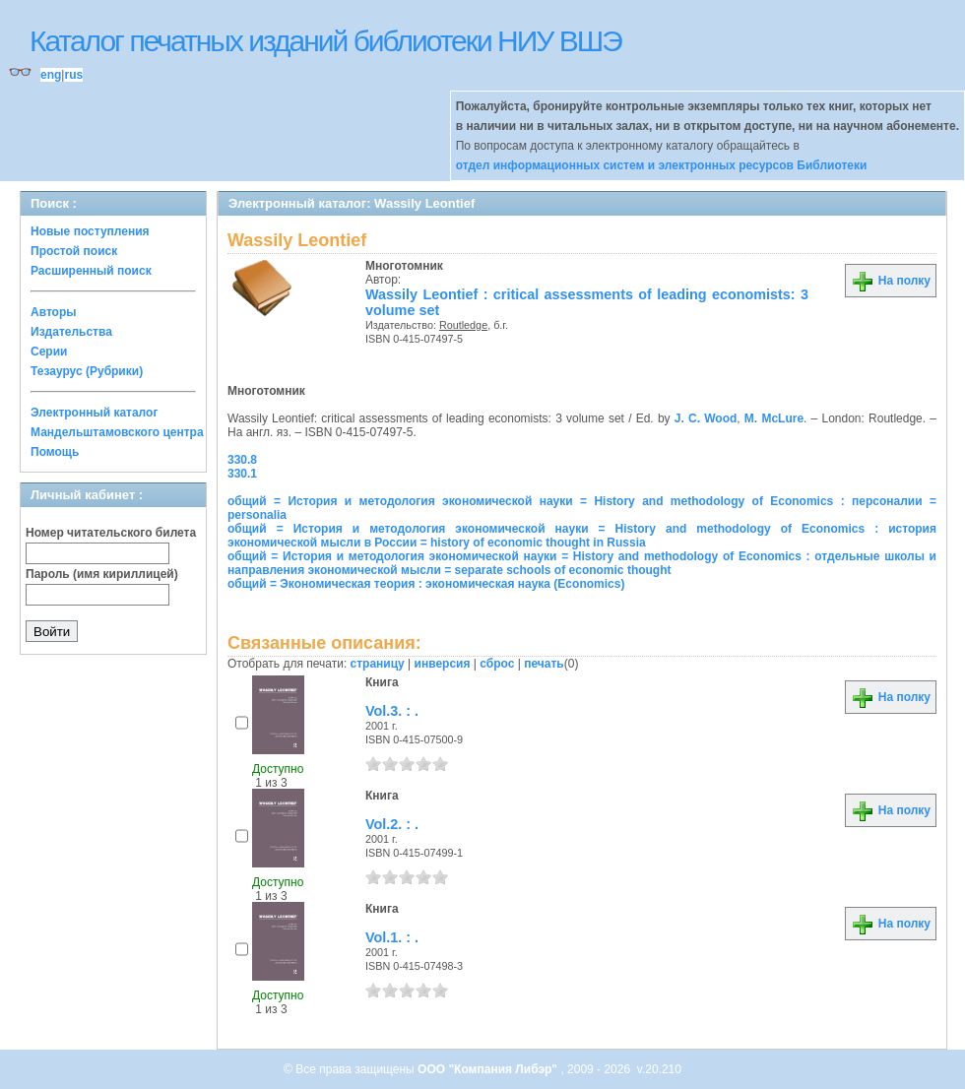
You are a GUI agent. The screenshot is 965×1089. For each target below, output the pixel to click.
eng (50, 75)
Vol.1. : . (391, 937)
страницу (378, 664)
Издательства (71, 332)
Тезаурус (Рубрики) (87, 371)
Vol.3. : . (391, 711)
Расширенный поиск (91, 271)
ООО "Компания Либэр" (489, 1069)
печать (544, 664)
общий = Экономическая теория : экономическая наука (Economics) (425, 584)
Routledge (463, 325)
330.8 (242, 460)
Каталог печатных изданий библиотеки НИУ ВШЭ (325, 41)
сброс (497, 664)
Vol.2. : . (391, 824)
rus (73, 75)
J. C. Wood (706, 418)
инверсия (443, 664)
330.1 (242, 473)
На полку (891, 281)
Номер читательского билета (111, 533)
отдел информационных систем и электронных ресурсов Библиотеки (662, 165)
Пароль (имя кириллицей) (102, 574)
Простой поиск (74, 251)
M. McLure (774, 418)
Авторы (54, 312)
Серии (49, 351)
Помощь (55, 452)
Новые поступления (90, 231)
